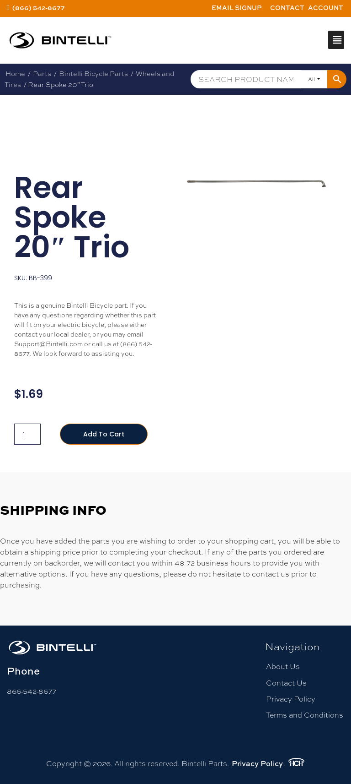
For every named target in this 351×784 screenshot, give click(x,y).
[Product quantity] (27, 434)
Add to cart (103, 434)
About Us (283, 666)
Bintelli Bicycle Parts (93, 73)
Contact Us (286, 683)
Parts (42, 73)
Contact (287, 7)
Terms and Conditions (304, 715)
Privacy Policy (290, 699)
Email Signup (237, 7)
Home (15, 73)
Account (325, 7)
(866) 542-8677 (38, 7)
